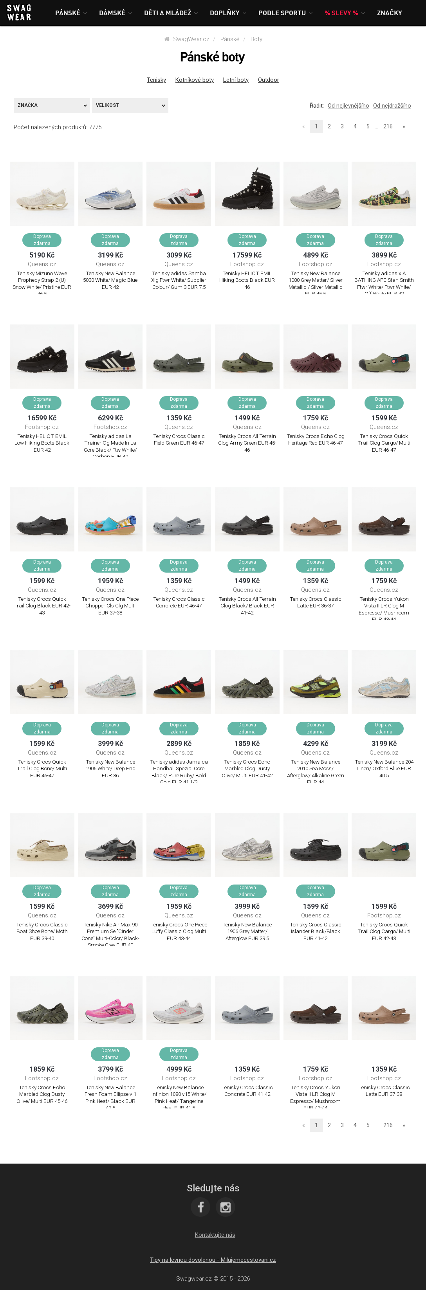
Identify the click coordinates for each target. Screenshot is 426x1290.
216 (388, 126)
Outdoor (268, 79)
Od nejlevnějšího (348, 105)
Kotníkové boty (194, 79)
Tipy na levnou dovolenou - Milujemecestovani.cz (213, 1259)
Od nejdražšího (392, 105)
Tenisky (156, 79)
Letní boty (236, 79)
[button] (71, 12)
